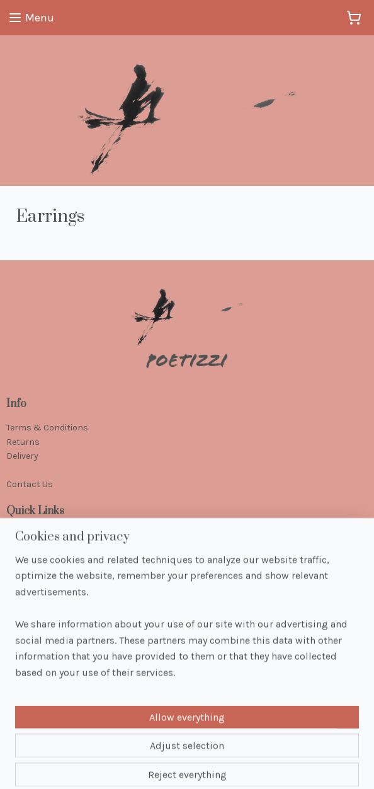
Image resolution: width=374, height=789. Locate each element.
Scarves (22, 563)
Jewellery (24, 549)
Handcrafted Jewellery (51, 535)
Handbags (27, 577)
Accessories (31, 591)
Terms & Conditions (47, 427)
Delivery (22, 456)
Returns (23, 442)
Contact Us (29, 484)
